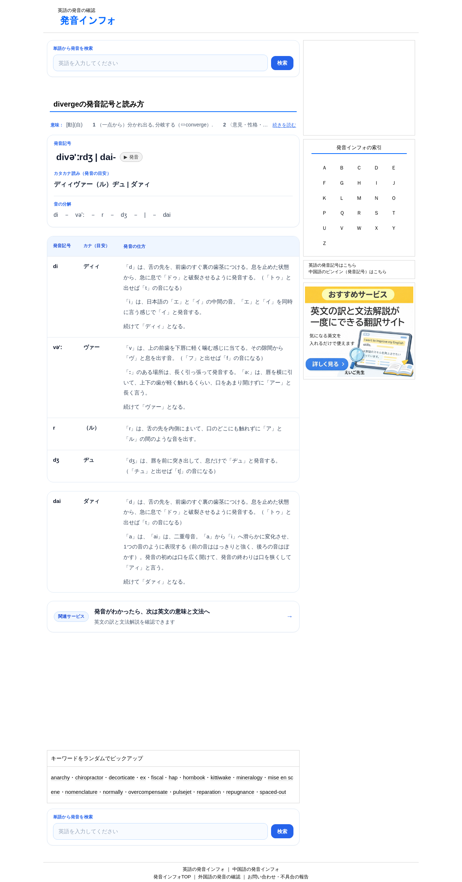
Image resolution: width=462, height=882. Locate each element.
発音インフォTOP (172, 876)
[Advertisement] (254, 16)
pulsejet (182, 792)
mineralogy (249, 777)
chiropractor (89, 777)
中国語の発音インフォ (255, 869)
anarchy (60, 777)
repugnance (240, 792)
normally (113, 792)
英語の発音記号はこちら (332, 265)
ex (143, 777)
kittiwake (220, 777)
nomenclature (81, 792)
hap (173, 777)
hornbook (194, 777)
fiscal (157, 777)
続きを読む (284, 125)
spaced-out (273, 792)
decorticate (122, 777)
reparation (209, 792)
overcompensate (148, 792)
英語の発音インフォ (204, 869)
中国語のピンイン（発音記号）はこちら (348, 271)
